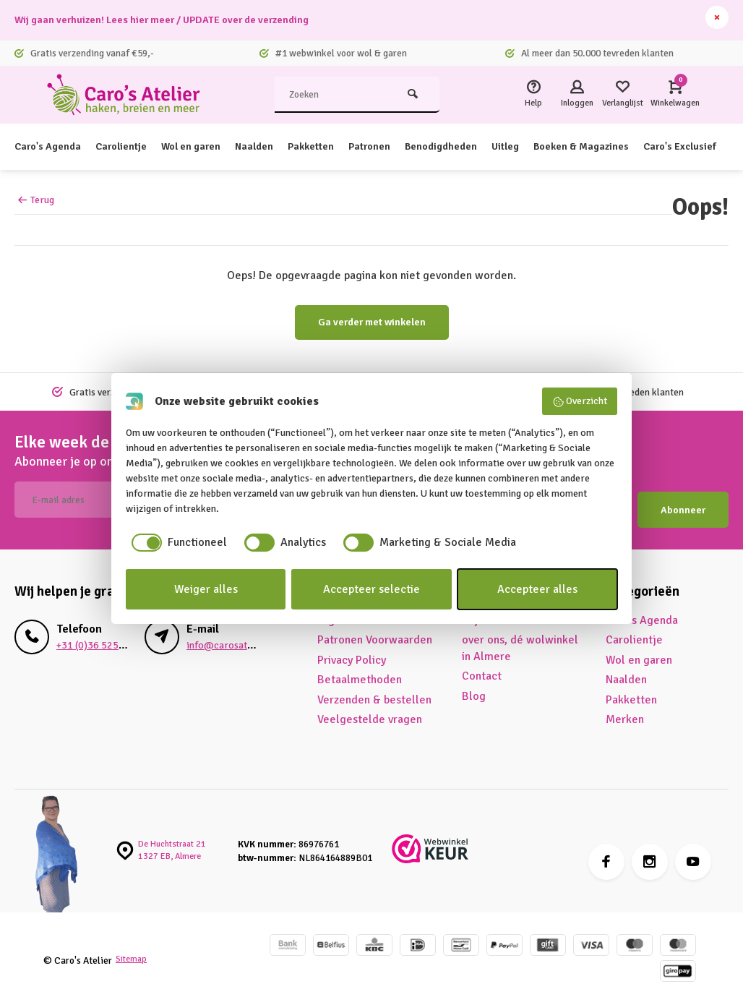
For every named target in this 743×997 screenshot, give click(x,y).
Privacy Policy (351, 650)
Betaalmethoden (359, 670)
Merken (625, 709)
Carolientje (132, 147)
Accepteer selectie (371, 589)
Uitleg (554, 147)
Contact (482, 666)
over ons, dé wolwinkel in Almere (520, 638)
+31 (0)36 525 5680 (95, 635)
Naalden (279, 147)
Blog (474, 686)
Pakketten (340, 147)
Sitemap (133, 949)
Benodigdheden (483, 147)
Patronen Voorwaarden (374, 630)
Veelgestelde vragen (369, 709)
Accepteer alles (537, 589)
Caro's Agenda (51, 147)
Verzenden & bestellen (374, 690)
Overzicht (580, 401)
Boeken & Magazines (637, 147)
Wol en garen (210, 147)
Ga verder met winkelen (372, 322)
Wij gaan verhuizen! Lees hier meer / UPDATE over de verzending (180, 20)
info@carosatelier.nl (230, 635)
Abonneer (683, 500)
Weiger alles (206, 589)
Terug (35, 200)
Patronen (404, 147)
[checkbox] (176, 542)
